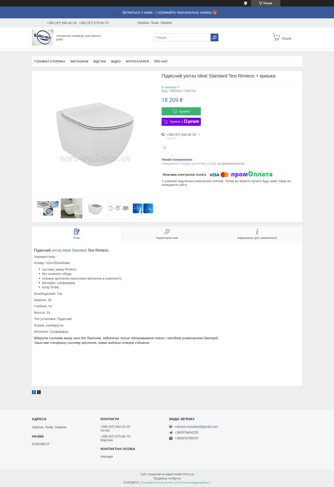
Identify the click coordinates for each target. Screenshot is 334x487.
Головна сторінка (49, 61)
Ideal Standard (75, 250)
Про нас (161, 61)
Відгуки (99, 61)
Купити (184, 111)
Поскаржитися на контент (157, 482)
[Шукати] (214, 37)
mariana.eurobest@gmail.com (196, 426)
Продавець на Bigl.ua (167, 478)
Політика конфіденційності (193, 482)
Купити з (184, 122)
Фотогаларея (137, 61)
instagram (79, 61)
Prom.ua (188, 474)
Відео (116, 61)
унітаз (57, 250)
